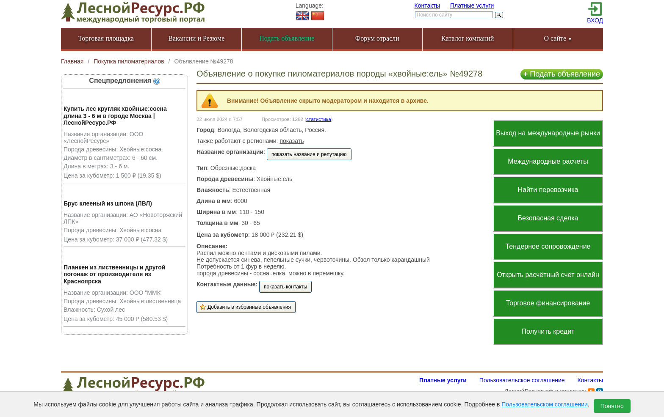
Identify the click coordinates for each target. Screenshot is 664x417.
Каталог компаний (467, 38)
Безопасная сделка (548, 218)
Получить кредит (548, 331)
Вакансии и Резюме (196, 38)
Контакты (427, 5)
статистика (318, 119)
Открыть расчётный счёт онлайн (548, 274)
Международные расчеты (548, 161)
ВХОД (595, 20)
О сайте (558, 38)
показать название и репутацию (309, 154)
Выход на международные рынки (548, 133)
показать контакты (285, 287)
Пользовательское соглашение (522, 380)
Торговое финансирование (548, 303)
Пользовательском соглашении (544, 404)
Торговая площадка (106, 38)
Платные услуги (472, 5)
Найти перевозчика (548, 189)
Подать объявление (561, 74)
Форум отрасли (377, 38)
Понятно (612, 406)
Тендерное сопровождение (547, 246)
